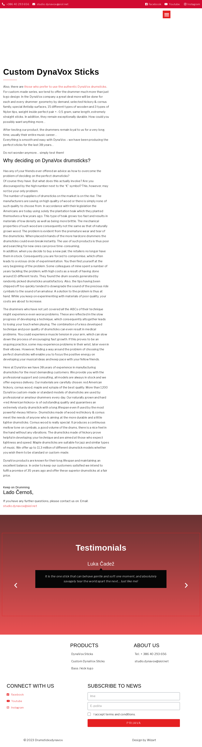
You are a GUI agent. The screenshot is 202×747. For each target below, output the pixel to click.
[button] (166, 14)
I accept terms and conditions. (115, 714)
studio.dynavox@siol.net (20, 506)
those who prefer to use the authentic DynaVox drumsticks (65, 86)
